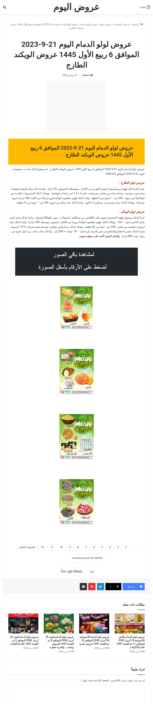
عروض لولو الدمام (89, 24)
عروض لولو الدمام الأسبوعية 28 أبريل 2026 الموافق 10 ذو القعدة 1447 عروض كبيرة (94, 640)
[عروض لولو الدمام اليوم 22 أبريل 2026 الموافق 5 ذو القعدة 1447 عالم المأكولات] (23, 624)
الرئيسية (137, 24)
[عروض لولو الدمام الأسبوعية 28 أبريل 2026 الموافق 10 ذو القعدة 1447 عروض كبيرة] (94, 624)
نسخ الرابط (59, 557)
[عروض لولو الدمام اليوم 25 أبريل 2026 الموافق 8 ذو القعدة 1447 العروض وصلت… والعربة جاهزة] (59, 624)
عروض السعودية (121, 24)
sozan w (86, 75)
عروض (83, 236)
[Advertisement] (76, 106)
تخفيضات (17, 169)
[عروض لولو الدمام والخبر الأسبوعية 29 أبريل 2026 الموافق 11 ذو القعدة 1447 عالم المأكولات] (130, 624)
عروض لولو (105, 24)
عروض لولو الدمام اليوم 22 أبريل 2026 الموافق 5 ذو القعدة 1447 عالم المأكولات (24, 640)
